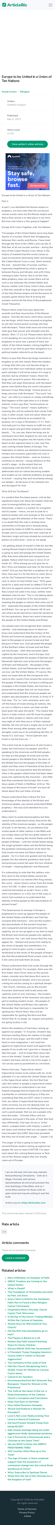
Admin (27, 1516)
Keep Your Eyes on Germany (23, 1401)
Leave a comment (15, 1258)
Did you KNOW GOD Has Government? (29, 1348)
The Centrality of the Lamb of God (27, 1362)
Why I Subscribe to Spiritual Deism (27, 1472)
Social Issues (9, 91)
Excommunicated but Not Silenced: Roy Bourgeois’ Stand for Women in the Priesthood (30, 1384)
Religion (25, 91)
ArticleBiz (12, 5)
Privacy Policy (27, 1512)
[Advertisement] (27, 40)
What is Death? (16, 1288)
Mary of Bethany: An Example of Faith (28, 1277)
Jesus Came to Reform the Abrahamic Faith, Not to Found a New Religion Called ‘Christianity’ (29, 1302)
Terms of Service (26, 1509)
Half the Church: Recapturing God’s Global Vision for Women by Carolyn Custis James (28, 1370)
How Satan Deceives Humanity (25, 1405)
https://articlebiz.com (33, 1202)
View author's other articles (27, 144)
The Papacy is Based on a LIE (24, 1338)
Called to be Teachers (20, 1377)
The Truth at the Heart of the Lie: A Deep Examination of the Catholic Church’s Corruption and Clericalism (28, 1394)
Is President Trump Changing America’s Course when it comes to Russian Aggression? (30, 1356)
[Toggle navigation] (50, 5)
